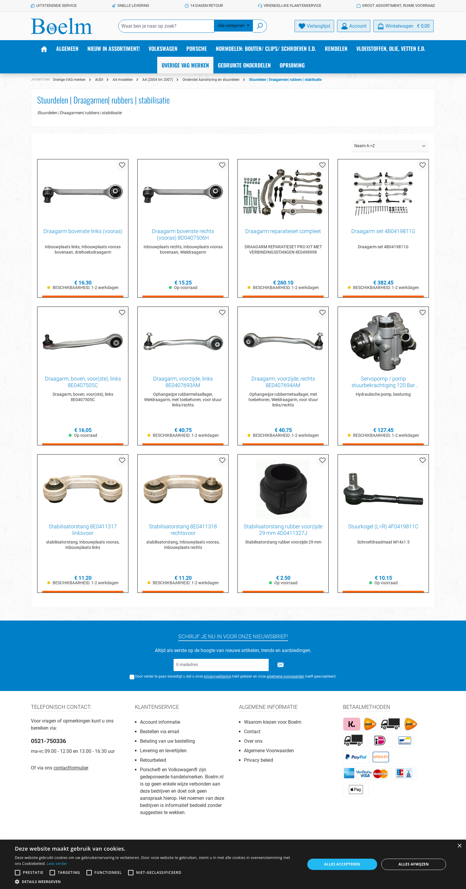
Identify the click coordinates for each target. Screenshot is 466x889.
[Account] (353, 26)
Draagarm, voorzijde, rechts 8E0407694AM (283, 382)
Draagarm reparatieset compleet (283, 231)
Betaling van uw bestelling (167, 741)
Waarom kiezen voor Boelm (272, 722)
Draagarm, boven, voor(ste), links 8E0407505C (83, 382)
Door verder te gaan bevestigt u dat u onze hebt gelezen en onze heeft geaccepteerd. (235, 676)
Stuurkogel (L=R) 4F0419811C (383, 527)
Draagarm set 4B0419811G (383, 231)
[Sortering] (390, 146)
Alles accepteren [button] (342, 864)
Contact (252, 731)
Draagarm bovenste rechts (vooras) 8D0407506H (183, 234)
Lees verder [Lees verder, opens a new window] (57, 863)
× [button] (459, 846)
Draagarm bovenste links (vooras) (82, 231)
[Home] (44, 48)
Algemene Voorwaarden (269, 750)
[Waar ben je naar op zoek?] (166, 26)
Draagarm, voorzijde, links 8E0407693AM (183, 382)
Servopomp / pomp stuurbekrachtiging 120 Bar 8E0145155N (383, 382)
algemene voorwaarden (285, 676)
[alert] (233, 864)
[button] (156, 882)
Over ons (253, 741)
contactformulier (70, 768)
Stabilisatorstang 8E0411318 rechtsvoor (183, 530)
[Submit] (280, 665)
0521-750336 (48, 741)
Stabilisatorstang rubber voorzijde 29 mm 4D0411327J (283, 530)
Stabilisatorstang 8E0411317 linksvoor (83, 530)
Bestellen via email (159, 731)
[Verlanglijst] (314, 26)
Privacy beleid (258, 760)
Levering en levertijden (163, 750)
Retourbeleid (153, 760)
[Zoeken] (260, 26)
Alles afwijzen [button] (414, 864)
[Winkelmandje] (403, 26)
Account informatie (160, 722)
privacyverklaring (217, 676)
